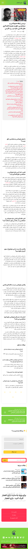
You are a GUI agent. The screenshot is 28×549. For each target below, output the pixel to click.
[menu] (3, 2)
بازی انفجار (19, 3)
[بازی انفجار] (25, 3)
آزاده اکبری (14, 201)
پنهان (18, 81)
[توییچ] (23, 537)
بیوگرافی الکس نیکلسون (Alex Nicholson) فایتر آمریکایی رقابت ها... (11, 486)
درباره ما (14, 515)
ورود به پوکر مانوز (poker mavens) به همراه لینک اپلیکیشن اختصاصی (16, 411)
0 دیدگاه (13, 31)
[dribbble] (12, 537)
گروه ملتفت (7, 183)
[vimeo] (20, 537)
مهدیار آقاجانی (22, 57)
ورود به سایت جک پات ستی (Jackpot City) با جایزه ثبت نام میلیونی (16, 420)
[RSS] (3, 537)
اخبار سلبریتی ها (22, 10)
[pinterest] (15, 537)
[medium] (6, 537)
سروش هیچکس (18, 38)
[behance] (9, 537)
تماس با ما (14, 512)
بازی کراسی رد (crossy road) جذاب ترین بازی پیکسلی (11, 472)
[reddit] (18, 537)
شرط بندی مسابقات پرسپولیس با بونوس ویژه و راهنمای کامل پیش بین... (10, 479)
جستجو (5, 460)
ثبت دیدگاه (14, 452)
